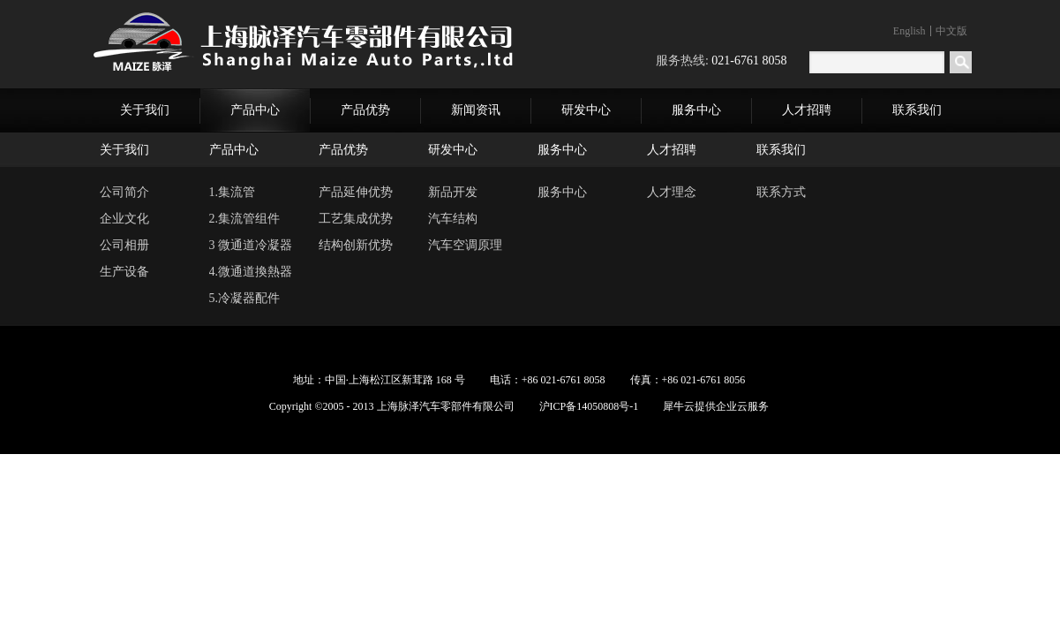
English (909, 31)
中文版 (951, 31)
